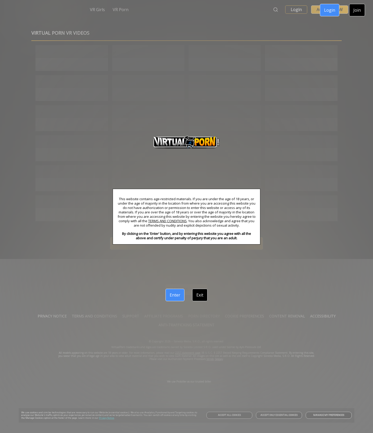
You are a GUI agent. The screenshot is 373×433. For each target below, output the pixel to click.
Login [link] (329, 10)
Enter (175, 295)
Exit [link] (199, 295)
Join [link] (357, 10)
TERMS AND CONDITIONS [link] (167, 221)
